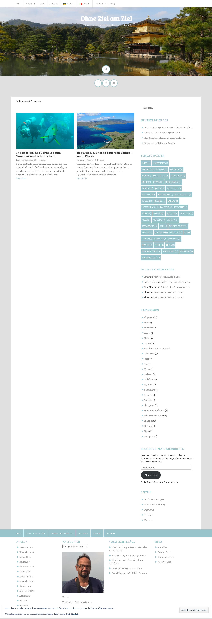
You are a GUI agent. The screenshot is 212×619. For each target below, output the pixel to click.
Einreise (147, 344)
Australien (148, 328)
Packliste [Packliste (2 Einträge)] (186, 214)
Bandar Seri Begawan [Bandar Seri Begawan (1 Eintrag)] (154, 170)
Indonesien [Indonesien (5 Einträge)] (173, 182)
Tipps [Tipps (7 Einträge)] (170, 245)
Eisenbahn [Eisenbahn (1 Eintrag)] (177, 176)
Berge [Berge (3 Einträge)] (146, 176)
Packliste (148, 400)
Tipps (42, 4)
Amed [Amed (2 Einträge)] (146, 163)
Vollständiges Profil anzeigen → (77, 602)
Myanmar (148, 385)
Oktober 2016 (25, 586)
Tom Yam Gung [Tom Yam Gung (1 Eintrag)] (151, 252)
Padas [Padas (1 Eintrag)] (146, 220)
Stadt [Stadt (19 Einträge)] (147, 239)
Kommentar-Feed (166, 557)
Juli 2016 (23, 601)
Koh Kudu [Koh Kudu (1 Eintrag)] (149, 195)
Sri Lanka (148, 421)
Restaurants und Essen (154, 411)
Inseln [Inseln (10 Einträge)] (147, 189)
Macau (147, 369)
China (146, 338)
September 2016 (26, 591)
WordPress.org (164, 562)
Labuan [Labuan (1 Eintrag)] (173, 201)
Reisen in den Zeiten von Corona (159, 143)
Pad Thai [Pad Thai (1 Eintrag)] (159, 220)
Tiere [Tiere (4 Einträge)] (159, 245)
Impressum (149, 510)
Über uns (54, 4)
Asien (18, 4)
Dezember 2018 (26, 567)
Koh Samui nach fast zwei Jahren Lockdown (164, 138)
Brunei (147, 333)
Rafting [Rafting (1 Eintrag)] (172, 220)
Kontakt (147, 515)
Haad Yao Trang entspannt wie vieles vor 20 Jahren (168, 128)
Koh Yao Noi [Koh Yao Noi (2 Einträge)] (183, 195)
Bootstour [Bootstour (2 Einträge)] (160, 176)
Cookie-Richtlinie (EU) (105, 4)
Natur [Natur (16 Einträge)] (172, 214)
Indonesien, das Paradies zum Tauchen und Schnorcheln (38, 155)
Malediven (149, 380)
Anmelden (162, 548)
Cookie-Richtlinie (72, 614)
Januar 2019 (24, 562)
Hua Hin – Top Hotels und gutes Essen (162, 133)
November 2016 (26, 582)
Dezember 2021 (26, 548)
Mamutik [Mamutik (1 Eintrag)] (180, 207)
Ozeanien (30, 4)
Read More (21, 179)
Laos (146, 364)
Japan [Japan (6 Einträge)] (159, 189)
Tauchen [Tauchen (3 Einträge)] (174, 239)
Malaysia (148, 375)
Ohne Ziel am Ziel (106, 18)
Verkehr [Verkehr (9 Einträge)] (186, 252)
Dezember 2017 (26, 577)
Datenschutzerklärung (154, 505)
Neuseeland (149, 390)
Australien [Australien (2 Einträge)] (160, 163)
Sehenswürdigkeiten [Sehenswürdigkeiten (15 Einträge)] (168, 233)
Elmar (43, 160)
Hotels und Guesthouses (155, 349)
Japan (146, 359)
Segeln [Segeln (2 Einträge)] (147, 233)
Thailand (148, 426)
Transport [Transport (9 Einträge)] (170, 252)
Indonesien (149, 354)
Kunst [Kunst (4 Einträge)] (160, 201)
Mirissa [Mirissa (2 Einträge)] (159, 214)
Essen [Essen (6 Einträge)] (146, 182)
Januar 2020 (25, 557)
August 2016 (24, 596)
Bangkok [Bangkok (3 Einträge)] (176, 170)
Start (18, 534)
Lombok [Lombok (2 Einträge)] (166, 207)
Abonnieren (151, 475)
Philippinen (149, 406)
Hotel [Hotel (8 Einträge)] (158, 182)
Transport (148, 437)
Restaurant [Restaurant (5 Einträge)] (150, 226)
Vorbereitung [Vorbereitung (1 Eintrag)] (151, 258)
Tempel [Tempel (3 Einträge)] (147, 245)
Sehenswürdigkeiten (153, 416)
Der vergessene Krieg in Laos (166, 277)
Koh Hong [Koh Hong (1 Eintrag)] (174, 189)
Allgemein (149, 318)
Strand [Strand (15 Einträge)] (160, 239)
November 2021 (26, 552)
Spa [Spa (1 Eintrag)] (187, 233)
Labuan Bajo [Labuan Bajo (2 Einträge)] (150, 207)
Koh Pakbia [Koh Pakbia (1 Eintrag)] (165, 195)
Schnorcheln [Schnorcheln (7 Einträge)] (178, 226)
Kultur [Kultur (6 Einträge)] (147, 201)
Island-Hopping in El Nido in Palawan (129, 573)
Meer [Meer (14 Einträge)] (146, 214)
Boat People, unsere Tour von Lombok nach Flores (104, 155)
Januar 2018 (24, 572)
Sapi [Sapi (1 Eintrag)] (163, 226)
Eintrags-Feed (164, 552)
